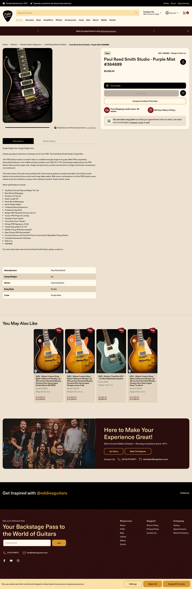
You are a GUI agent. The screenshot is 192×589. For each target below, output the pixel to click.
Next (153, 31)
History (176, 525)
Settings (133, 583)
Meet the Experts (138, 451)
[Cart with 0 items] (185, 13)
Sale (88, 19)
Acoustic (30, 19)
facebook (4, 560)
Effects (59, 19)
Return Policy (153, 525)
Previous (38, 31)
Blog (122, 533)
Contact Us (152, 533)
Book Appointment (108, 31)
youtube (11, 560)
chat (147, 122)
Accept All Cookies (176, 583)
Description (18, 141)
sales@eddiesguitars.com (155, 459)
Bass (38, 19)
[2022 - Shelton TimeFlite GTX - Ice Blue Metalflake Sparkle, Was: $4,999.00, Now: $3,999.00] (111, 351)
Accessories (70, 19)
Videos (123, 536)
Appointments (183, 3)
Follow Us (184, 492)
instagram (18, 560)
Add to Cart (141, 93)
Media (166, 3)
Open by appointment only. (96, 31)
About (173, 3)
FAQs (122, 529)
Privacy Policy (153, 529)
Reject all (152, 583)
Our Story (113, 451)
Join (59, 543)
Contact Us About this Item (145, 101)
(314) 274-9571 (129, 459)
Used (81, 19)
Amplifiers (48, 19)
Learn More (91, 127)
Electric (19, 19)
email (140, 122)
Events (112, 19)
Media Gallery (49, 141)
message (134, 122)
